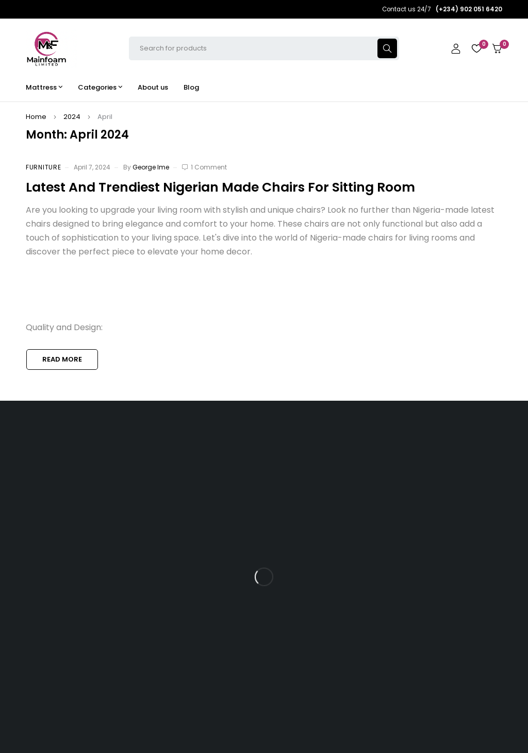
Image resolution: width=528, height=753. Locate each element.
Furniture (43, 167)
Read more (62, 359)
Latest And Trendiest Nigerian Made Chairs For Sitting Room (220, 187)
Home (36, 117)
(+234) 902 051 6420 (74, 579)
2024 (71, 117)
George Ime (151, 167)
